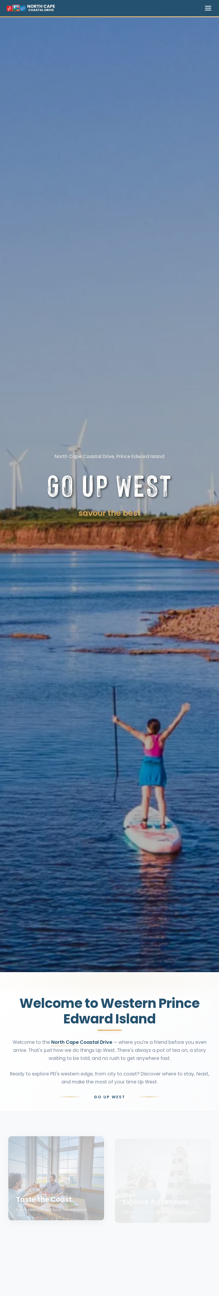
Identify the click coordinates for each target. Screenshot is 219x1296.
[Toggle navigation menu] (208, 8)
